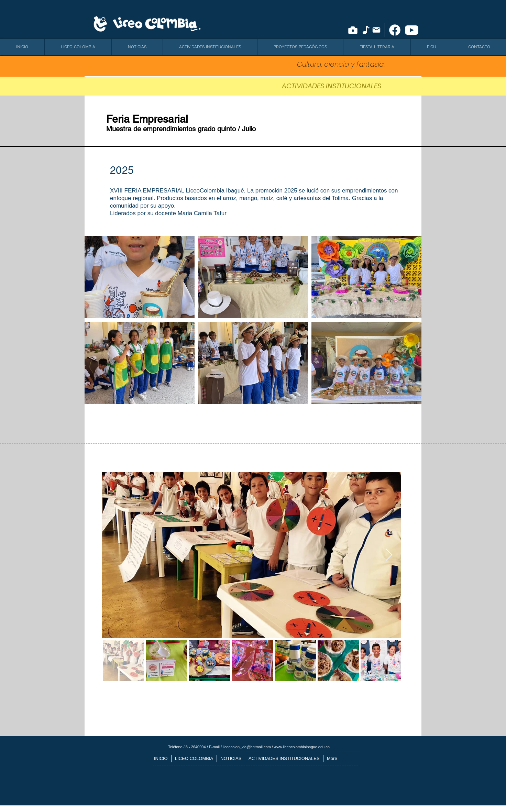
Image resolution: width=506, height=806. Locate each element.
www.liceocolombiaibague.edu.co (302, 747)
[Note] (366, 29)
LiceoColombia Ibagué (215, 190)
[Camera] (353, 30)
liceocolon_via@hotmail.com (247, 747)
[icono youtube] (411, 30)
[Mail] (376, 29)
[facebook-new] (395, 30)
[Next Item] (389, 555)
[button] (77, 47)
